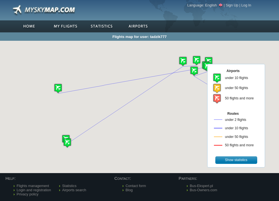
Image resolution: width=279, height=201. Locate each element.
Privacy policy (28, 194)
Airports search (74, 190)
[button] (182, 61)
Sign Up (232, 5)
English (214, 5)
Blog (129, 190)
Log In (246, 5)
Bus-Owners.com (203, 190)
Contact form (136, 186)
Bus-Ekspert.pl (201, 186)
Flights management (33, 186)
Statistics (69, 186)
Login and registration (34, 190)
